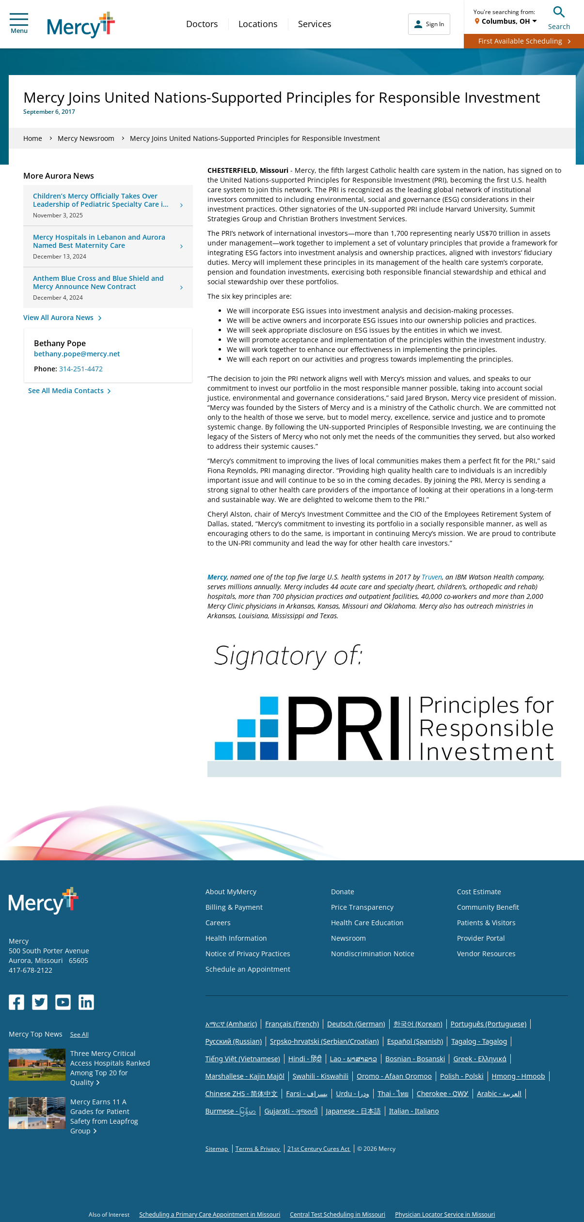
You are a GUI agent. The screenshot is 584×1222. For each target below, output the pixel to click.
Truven (432, 576)
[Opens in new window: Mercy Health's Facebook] (16, 1002)
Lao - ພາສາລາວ (353, 1058)
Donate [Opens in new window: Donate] (342, 891)
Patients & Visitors (486, 922)
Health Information (236, 938)
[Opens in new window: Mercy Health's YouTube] (63, 1002)
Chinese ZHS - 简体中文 (241, 1093)
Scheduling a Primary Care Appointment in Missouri (209, 1214)
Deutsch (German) (356, 1023)
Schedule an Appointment (247, 969)
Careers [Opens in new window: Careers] (218, 922)
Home (32, 138)
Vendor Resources (486, 953)
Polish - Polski (462, 1076)
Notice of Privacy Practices (247, 953)
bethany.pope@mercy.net (77, 353)
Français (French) (292, 1023)
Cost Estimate (479, 891)
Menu (19, 24)
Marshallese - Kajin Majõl (244, 1076)
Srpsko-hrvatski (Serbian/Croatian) (324, 1041)
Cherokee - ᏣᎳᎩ (443, 1093)
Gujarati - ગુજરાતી (290, 1110)
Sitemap (217, 1149)
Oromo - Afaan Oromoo (394, 1076)
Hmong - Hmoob (518, 1076)
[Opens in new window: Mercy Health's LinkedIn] (86, 1002)
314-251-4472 (81, 368)
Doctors (202, 24)
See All (79, 1034)
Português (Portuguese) (489, 1023)
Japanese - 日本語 (353, 1110)
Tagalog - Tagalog (479, 1041)
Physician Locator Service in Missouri (445, 1214)
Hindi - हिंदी (305, 1058)
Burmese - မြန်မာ (230, 1110)
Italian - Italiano (414, 1110)
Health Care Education (367, 922)
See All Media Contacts (67, 390)
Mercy (217, 576)
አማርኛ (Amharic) (231, 1023)
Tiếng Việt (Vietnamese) (242, 1058)
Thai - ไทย (393, 1093)
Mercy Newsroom (86, 138)
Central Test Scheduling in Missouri (337, 1214)
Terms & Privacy (258, 1149)
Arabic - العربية (499, 1093)
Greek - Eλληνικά (479, 1058)
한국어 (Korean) (418, 1023)
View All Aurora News (59, 317)
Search (559, 16)
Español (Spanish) (415, 1041)
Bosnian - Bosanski (415, 1058)
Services (314, 24)
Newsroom (348, 938)
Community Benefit (488, 907)
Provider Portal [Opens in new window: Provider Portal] (481, 938)
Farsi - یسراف (307, 1093)
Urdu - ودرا (352, 1093)
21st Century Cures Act (319, 1149)
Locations (258, 24)
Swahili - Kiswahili (320, 1076)
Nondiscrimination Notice (372, 953)
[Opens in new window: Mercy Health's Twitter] (39, 1002)
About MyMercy (230, 891)
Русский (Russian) (233, 1041)
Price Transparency (362, 907)
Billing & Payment (234, 907)
